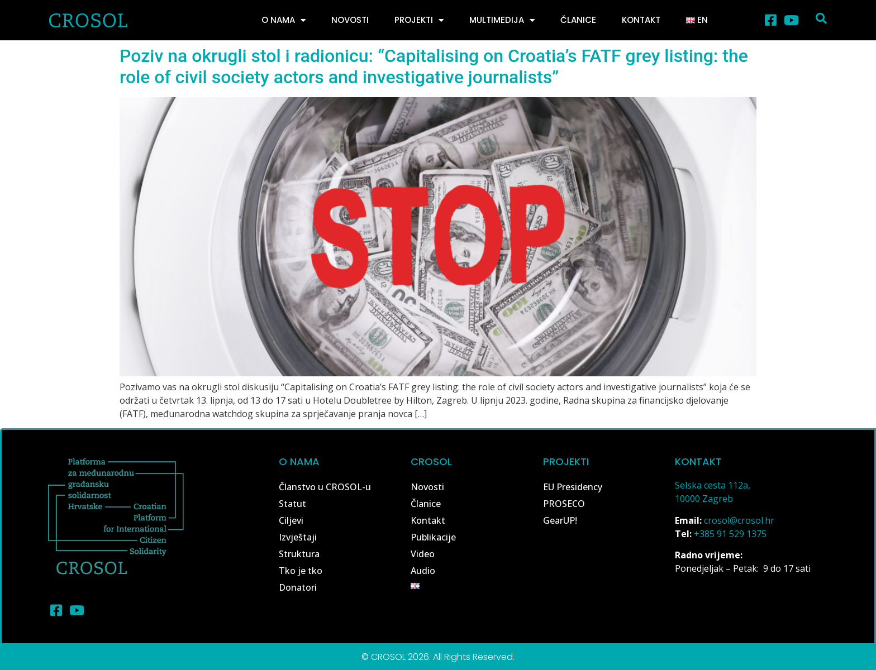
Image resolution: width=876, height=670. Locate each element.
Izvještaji (298, 537)
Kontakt (641, 20)
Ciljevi (291, 520)
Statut (292, 503)
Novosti (350, 20)
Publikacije (433, 537)
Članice (578, 20)
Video (423, 554)
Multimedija (502, 20)
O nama (283, 20)
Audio (423, 570)
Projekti (419, 20)
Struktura (299, 554)
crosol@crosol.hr (739, 520)
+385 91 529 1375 (730, 534)
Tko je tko (300, 570)
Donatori (298, 587)
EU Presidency (572, 487)
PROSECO (564, 503)
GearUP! (560, 520)
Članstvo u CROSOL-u (325, 487)
